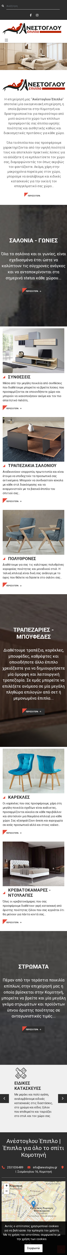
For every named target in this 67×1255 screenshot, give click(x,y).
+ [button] (6, 1186)
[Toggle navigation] (6, 40)
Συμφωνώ (33, 1248)
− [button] (6, 1191)
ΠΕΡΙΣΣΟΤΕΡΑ (34, 196)
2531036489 (15, 1167)
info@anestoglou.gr (45, 1167)
